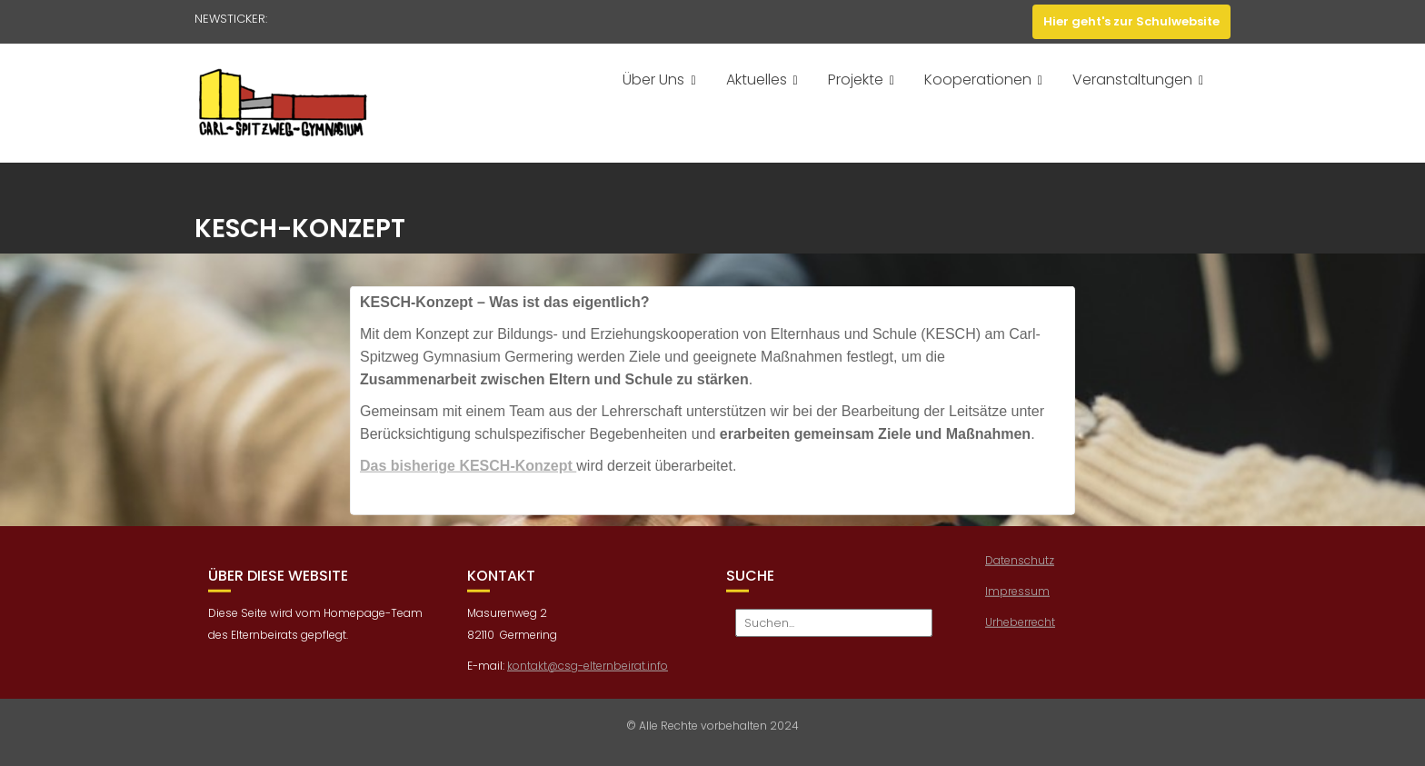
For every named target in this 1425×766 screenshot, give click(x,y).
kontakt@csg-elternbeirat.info (587, 670)
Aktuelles (756, 79)
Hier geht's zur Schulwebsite (1131, 21)
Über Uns (653, 79)
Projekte (855, 79)
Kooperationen (977, 79)
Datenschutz (1019, 565)
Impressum (1017, 596)
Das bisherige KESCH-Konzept (468, 471)
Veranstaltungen (1132, 79)
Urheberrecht (1020, 627)
